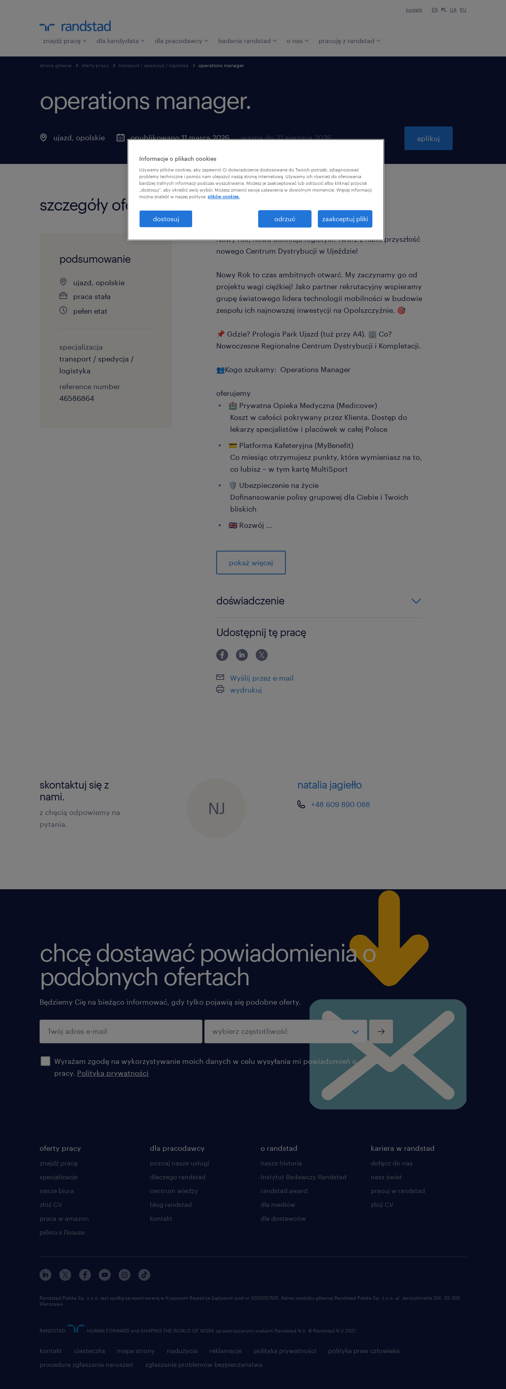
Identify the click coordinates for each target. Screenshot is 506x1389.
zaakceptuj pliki (345, 218)
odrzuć (284, 218)
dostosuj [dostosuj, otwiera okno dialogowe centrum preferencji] (166, 218)
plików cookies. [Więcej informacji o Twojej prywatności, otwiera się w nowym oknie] (224, 196)
